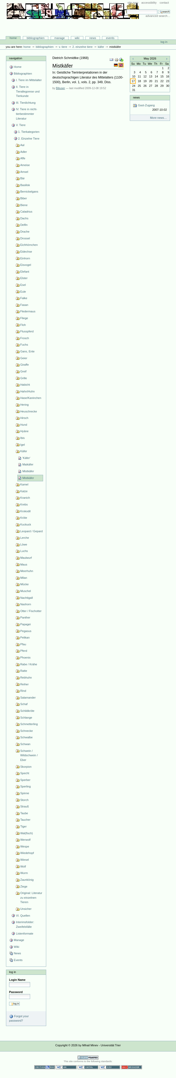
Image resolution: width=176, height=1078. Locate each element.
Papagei (25, 624)
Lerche (24, 537)
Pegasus (25, 631)
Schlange (26, 717)
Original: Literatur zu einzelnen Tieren (31, 897)
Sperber (25, 779)
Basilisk (25, 185)
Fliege (24, 318)
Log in (164, 41)
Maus (23, 564)
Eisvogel (25, 264)
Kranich (25, 497)
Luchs (24, 551)
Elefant (24, 271)
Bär (22, 178)
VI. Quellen (23, 915)
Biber (23, 198)
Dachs (24, 218)
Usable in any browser (131, 1067)
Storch (24, 799)
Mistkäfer (28, 471)
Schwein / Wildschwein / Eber (29, 755)
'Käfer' (26, 457)
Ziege (24, 886)
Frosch (24, 338)
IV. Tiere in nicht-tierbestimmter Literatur (26, 114)
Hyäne (24, 431)
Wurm (24, 873)
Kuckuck (25, 524)
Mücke (24, 584)
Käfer (101, 46)
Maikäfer (27, 464)
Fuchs (24, 344)
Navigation (15, 58)
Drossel (25, 238)
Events (110, 38)
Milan (23, 577)
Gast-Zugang (150, 107)
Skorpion (26, 766)
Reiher (24, 684)
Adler (23, 151)
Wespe (24, 846)
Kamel (24, 484)
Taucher (25, 819)
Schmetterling (29, 724)
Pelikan (25, 637)
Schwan (25, 744)
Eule (23, 291)
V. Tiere (63, 46)
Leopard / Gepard (31, 531)
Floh (23, 324)
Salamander (28, 697)
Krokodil (25, 511)
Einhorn (25, 258)
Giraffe (24, 364)
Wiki (77, 38)
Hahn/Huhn (27, 391)
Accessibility (149, 2)
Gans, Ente (27, 351)
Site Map (132, 2)
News (92, 38)
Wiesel (24, 859)
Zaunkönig (27, 879)
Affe (22, 158)
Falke (23, 298)
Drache (25, 231)
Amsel (24, 171)
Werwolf (25, 839)
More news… (158, 117)
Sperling (25, 786)
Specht (24, 773)
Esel (23, 284)
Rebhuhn (26, 677)
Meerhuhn (26, 571)
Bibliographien (36, 38)
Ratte (23, 670)
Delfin (24, 224)
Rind (23, 690)
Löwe (23, 544)
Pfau (23, 644)
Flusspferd (27, 331)
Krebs (24, 504)
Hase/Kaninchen (30, 397)
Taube (24, 813)
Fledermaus (27, 311)
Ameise (25, 165)
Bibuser (60, 88)
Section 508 (44, 1067)
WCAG (66, 1067)
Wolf (23, 866)
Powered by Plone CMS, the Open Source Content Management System (88, 1058)
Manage (60, 38)
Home (13, 38)
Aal (22, 145)
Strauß (24, 806)
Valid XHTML (88, 1067)
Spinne (24, 793)
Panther (25, 617)
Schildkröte (27, 710)
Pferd (23, 650)
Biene (24, 205)
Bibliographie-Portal (73, 25)
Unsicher (26, 908)
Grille (23, 378)
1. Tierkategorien (28, 131)
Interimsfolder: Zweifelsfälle (25, 924)
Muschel (25, 591)
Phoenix (25, 657)
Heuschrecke (28, 411)
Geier (23, 358)
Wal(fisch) (26, 833)
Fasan (24, 304)
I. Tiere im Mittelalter (29, 80)
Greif (23, 371)
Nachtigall (26, 597)
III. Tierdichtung (25, 102)
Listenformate (24, 933)
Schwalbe (26, 737)
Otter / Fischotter (31, 611)
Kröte (23, 517)
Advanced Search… (158, 15)
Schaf (24, 704)
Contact (164, 2)
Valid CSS (109, 1067)
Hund (23, 424)
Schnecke (26, 730)
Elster (24, 278)
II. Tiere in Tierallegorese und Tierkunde (27, 91)
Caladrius (26, 211)
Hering (24, 404)
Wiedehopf (27, 852)
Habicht (25, 384)
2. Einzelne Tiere (82, 46)
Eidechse (26, 251)
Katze (24, 491)
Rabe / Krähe (28, 664)
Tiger (23, 826)
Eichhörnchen (29, 244)
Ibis (22, 437)
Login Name (17, 979)
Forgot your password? (19, 1018)
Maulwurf (26, 557)
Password (16, 992)
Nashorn (25, 604)
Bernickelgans (29, 191)
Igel (22, 444)
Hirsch (24, 417)
